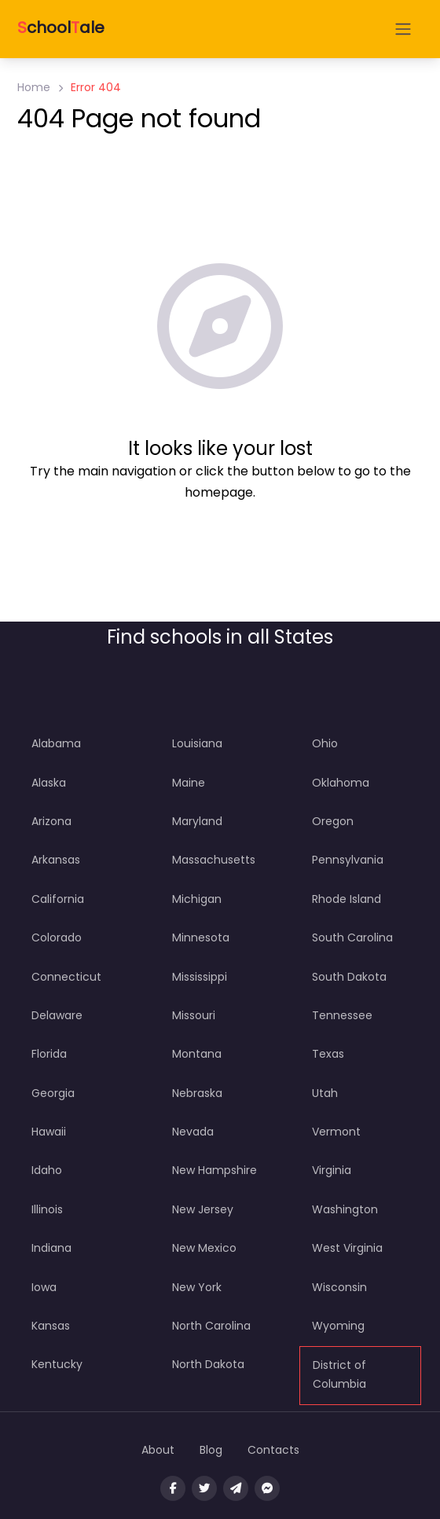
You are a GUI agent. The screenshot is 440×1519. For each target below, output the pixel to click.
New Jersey (202, 1209)
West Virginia (347, 1248)
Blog (211, 1450)
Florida (49, 1054)
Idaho (46, 1170)
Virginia (331, 1170)
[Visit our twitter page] (204, 1488)
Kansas (50, 1326)
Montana (197, 1054)
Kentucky (56, 1364)
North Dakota (208, 1364)
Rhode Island (346, 899)
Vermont (336, 1131)
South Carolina (352, 937)
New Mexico (204, 1248)
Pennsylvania (347, 860)
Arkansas (55, 860)
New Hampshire (214, 1170)
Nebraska (197, 1093)
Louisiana (197, 743)
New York (197, 1287)
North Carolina (211, 1326)
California (57, 899)
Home (33, 87)
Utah (325, 1093)
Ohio (325, 743)
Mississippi (199, 977)
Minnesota (200, 937)
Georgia (53, 1093)
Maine (188, 783)
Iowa (44, 1287)
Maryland (197, 821)
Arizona (51, 821)
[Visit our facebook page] (172, 1488)
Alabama (56, 743)
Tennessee (342, 1015)
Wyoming (338, 1326)
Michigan (197, 899)
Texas (328, 1054)
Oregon (333, 821)
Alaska (48, 783)
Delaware (56, 1015)
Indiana (51, 1248)
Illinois (47, 1209)
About (157, 1450)
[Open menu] (403, 29)
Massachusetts (213, 860)
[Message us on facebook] (267, 1488)
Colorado (56, 937)
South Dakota (349, 977)
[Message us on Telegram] (235, 1488)
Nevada (193, 1131)
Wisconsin (339, 1287)
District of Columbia (339, 1374)
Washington (345, 1209)
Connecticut (66, 977)
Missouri (193, 1015)
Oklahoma (340, 783)
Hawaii (48, 1131)
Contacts (273, 1450)
